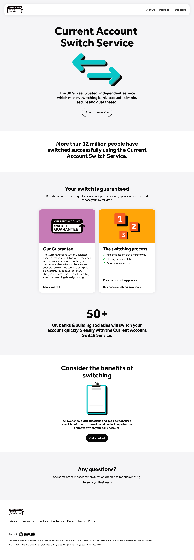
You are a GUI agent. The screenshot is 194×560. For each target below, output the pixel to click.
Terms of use (27, 521)
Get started (97, 438)
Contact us (57, 521)
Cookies (43, 521)
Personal (164, 9)
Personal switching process (122, 280)
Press (91, 521)
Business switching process (122, 287)
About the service (97, 112)
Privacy (13, 521)
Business (180, 9)
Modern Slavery (76, 521)
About (150, 9)
